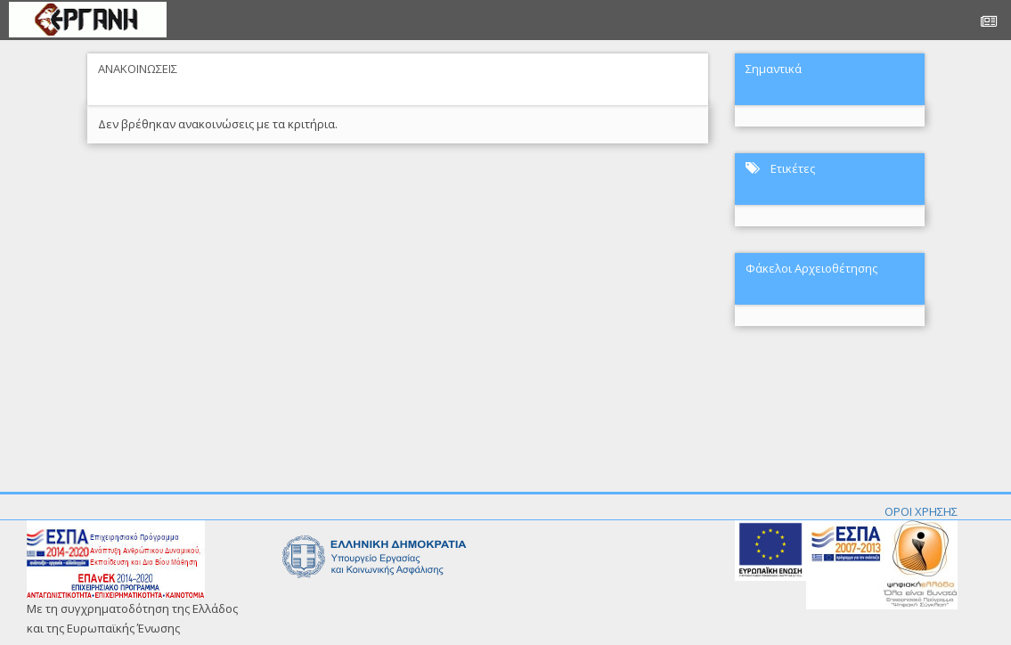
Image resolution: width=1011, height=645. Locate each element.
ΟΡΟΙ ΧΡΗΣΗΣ (921, 511)
